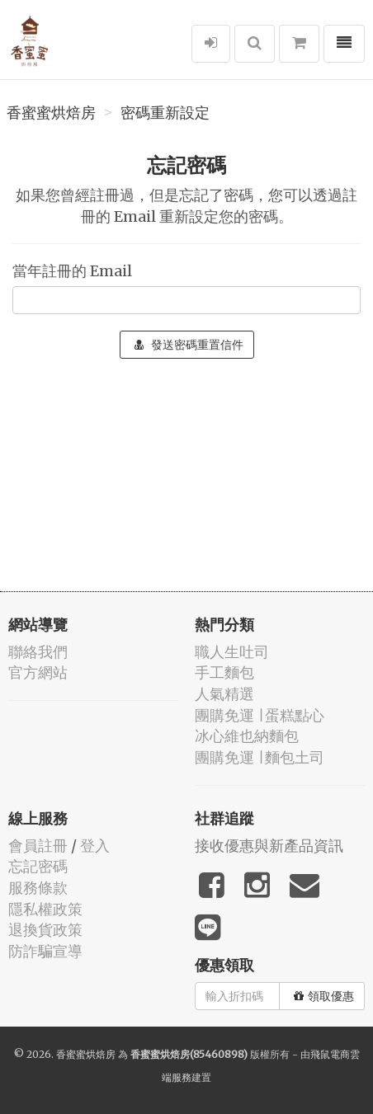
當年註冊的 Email (72, 270)
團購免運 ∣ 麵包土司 (259, 757)
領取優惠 (324, 996)
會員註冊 (38, 845)
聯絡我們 (38, 651)
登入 (95, 845)
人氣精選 (224, 693)
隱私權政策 (45, 909)
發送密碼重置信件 (189, 344)
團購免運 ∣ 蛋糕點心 (259, 715)
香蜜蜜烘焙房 (51, 113)
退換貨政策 (45, 929)
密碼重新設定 (165, 113)
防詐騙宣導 (45, 951)
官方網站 (38, 672)
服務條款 (38, 887)
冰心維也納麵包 (247, 735)
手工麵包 (224, 672)
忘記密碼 (38, 866)
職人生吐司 (232, 651)
